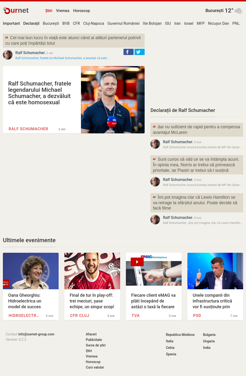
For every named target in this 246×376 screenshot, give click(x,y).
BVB (65, 23)
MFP (201, 23)
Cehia (170, 348)
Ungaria (209, 341)
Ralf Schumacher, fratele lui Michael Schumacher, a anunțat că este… (62, 58)
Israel (188, 23)
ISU (168, 23)
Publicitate (94, 340)
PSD (197, 315)
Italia (169, 341)
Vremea (62, 10)
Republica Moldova (180, 335)
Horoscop (81, 10)
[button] (128, 52)
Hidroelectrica (24, 315)
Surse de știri (95, 345)
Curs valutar (95, 367)
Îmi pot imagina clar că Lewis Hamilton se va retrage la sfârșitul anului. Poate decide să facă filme (194, 202)
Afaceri (91, 334)
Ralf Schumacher (30, 52)
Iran (177, 23)
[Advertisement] (196, 67)
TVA (136, 315)
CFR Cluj (79, 315)
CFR (76, 23)
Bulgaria (209, 335)
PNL (236, 23)
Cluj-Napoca (93, 23)
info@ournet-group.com (36, 334)
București (214, 10)
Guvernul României (123, 23)
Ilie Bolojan (152, 23)
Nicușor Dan (218, 23)
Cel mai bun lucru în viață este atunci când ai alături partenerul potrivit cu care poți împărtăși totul (73, 40)
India (206, 348)
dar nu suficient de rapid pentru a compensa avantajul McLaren (196, 129)
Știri (48, 10)
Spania (171, 354)
